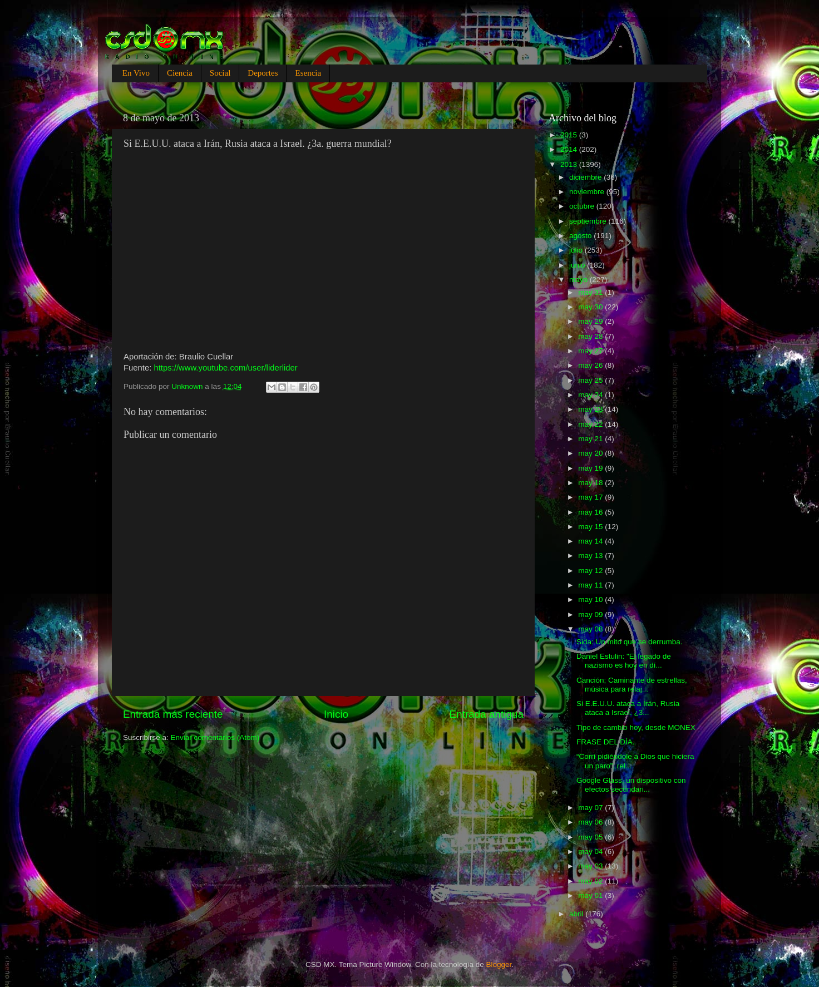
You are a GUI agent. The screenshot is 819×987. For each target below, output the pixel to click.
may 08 (591, 629)
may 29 (591, 321)
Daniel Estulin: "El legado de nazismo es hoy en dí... (623, 660)
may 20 (591, 453)
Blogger (499, 964)
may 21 (591, 439)
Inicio (336, 714)
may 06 (591, 822)
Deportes (263, 72)
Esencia (308, 72)
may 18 (591, 482)
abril (577, 914)
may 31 (591, 292)
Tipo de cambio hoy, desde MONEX (635, 727)
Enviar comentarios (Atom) (215, 737)
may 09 (591, 614)
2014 (569, 149)
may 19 (591, 468)
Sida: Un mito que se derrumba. (629, 642)
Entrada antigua (487, 714)
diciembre (586, 177)
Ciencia (180, 72)
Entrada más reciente (173, 714)
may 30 (591, 307)
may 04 (591, 851)
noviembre (587, 191)
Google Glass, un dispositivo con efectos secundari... (631, 784)
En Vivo (136, 72)
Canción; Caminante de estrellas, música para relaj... (631, 684)
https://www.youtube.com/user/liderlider (225, 367)
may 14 (591, 541)
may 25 (591, 380)
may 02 (591, 881)
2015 (569, 135)
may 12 (591, 570)
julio (577, 250)
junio (578, 265)
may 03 (591, 866)
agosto (581, 235)
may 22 (591, 424)
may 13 (591, 555)
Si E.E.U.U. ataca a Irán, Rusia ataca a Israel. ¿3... (627, 708)
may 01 (591, 895)
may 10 (591, 599)
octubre (582, 206)
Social (220, 72)
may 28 (591, 336)
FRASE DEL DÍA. (605, 742)
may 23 (591, 409)
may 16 (591, 512)
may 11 (591, 585)
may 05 (591, 837)
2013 (569, 164)
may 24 (591, 395)
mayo (579, 279)
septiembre (589, 221)
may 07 (591, 807)
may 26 (591, 365)
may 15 (591, 526)
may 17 (591, 497)
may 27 (591, 351)
